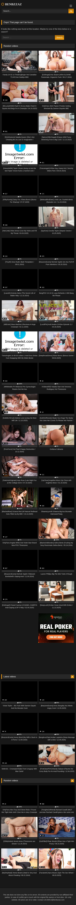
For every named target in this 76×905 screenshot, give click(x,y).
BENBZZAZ (11, 4)
